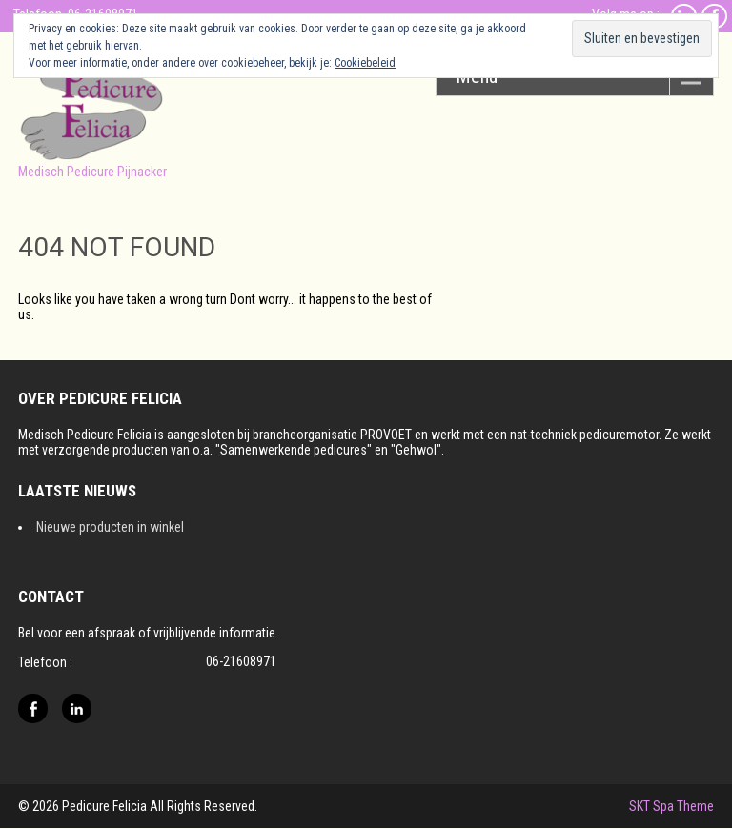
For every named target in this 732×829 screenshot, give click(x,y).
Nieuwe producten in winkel (110, 527)
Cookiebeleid (365, 63)
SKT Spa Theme (671, 806)
